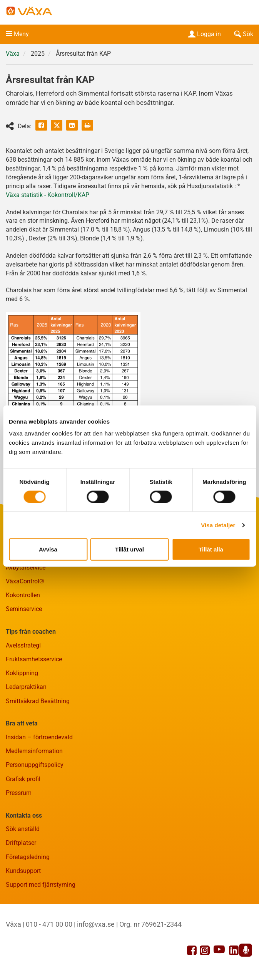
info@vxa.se (96, 924)
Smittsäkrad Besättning (38, 701)
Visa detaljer (218, 525)
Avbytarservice (25, 567)
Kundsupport (23, 870)
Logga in (204, 34)
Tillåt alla (211, 549)
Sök (242, 34)
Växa (13, 53)
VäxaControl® (25, 581)
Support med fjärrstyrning (40, 884)
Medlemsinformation (34, 751)
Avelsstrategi (23, 645)
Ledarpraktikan (26, 687)
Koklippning (22, 673)
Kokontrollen (23, 595)
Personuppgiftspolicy (34, 764)
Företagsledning (28, 857)
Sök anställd (23, 829)
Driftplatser (21, 842)
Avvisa (48, 549)
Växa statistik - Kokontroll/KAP (47, 195)
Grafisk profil (23, 779)
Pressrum (19, 792)
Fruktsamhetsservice (34, 659)
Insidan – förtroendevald (39, 737)
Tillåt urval (129, 549)
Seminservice (24, 609)
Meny (21, 34)
